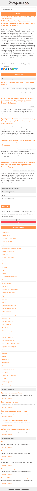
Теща (4, 378)
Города (4, 267)
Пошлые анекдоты (8, 340)
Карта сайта (11, 489)
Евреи (4, 273)
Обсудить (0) (24, 64)
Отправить (5, 206)
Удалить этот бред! (18, 74)
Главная (3, 16)
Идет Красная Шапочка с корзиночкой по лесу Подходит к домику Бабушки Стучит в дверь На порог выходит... (18, 121)
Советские (5, 362)
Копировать (6, 66)
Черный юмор (6, 385)
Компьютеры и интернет (10, 289)
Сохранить (15, 64)
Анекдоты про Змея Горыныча (21, 16)
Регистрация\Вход (18, 222)
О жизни (5, 327)
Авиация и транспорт (9, 238)
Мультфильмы (6, 312)
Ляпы (4, 302)
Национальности (7, 321)
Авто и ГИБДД (7, 242)
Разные (4, 353)
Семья (4, 356)
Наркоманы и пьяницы (9, 315)
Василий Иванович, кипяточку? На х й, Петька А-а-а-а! (18, 83)
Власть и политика (8, 257)
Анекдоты (17, 489)
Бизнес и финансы (8, 251)
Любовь (4, 299)
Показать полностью (6, 398)
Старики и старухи (8, 369)
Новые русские (7, 324)
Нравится (6, 64)
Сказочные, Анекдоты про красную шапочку (23, 127)
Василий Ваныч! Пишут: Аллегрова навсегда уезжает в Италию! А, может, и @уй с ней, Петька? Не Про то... (17, 101)
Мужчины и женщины (9, 308)
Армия (4, 245)
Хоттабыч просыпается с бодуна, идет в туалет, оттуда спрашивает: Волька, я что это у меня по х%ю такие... (18, 143)
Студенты (5, 372)
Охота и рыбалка (7, 334)
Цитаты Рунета (7, 382)
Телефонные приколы (9, 375)
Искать (18, 13)
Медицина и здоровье (9, 305)
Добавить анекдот (18, 227)
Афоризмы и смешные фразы (11, 248)
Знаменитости (6, 283)
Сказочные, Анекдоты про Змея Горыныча (24, 170)
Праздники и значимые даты (11, 343)
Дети (4, 270)
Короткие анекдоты (8, 292)
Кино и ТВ (5, 286)
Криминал (5, 296)
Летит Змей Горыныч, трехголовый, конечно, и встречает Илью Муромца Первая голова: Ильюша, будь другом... (18, 165)
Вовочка (5, 261)
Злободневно (6, 280)
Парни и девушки (7, 337)
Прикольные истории (9, 346)
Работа (4, 350)
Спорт (4, 366)
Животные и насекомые (9, 276)
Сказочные (9, 16)
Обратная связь (25, 489)
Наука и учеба (6, 318)
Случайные (5, 232)
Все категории (6, 235)
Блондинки (5, 254)
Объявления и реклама (9, 331)
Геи (3, 264)
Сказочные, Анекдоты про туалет (26, 148)
